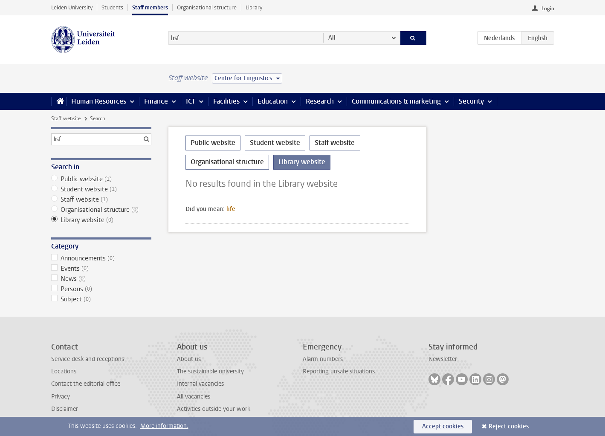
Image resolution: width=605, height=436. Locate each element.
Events (101, 268)
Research (320, 101)
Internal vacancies (200, 384)
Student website (101, 189)
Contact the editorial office (85, 384)
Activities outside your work (213, 409)
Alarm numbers (323, 359)
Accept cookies (442, 426)
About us (189, 359)
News (101, 278)
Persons (101, 289)
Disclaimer (64, 409)
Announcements (101, 258)
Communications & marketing (396, 101)
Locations (63, 371)
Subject (101, 299)
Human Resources (98, 101)
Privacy (60, 397)
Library (254, 7)
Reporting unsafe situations (339, 371)
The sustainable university (210, 371)
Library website (101, 220)
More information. (164, 426)
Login (547, 8)
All (332, 38)
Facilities (226, 101)
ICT (190, 101)
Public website (101, 179)
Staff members (150, 7)
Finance (156, 101)
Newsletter (442, 359)
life (230, 209)
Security (471, 101)
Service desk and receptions (87, 359)
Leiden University (72, 7)
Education (273, 101)
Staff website (66, 118)
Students (112, 7)
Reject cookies (509, 426)
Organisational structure (207, 7)
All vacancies (193, 397)
